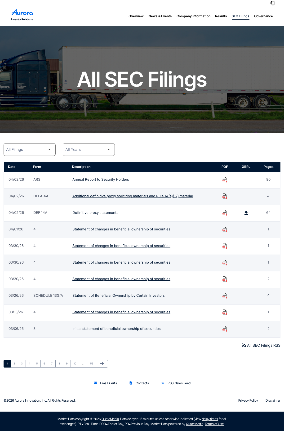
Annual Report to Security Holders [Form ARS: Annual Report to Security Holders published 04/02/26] (100, 179)
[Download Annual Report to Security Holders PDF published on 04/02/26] (225, 179)
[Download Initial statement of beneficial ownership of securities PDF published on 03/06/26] (225, 329)
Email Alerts (105, 383)
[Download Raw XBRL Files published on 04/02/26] (246, 213)
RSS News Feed (176, 383)
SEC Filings (240, 16)
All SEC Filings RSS (260, 345)
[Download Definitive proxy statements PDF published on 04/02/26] (225, 213)
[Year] (89, 149)
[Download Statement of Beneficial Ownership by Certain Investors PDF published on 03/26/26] (225, 295)
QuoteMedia (110, 419)
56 (93, 363)
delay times (210, 419)
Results (221, 16)
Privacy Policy (248, 400)
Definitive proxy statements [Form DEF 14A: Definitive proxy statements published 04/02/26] (95, 212)
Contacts (139, 383)
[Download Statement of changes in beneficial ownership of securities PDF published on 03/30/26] (225, 246)
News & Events (160, 16)
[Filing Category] (30, 149)
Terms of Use (214, 424)
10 (76, 363)
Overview (136, 16)
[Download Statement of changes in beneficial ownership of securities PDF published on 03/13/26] (225, 312)
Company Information (193, 16)
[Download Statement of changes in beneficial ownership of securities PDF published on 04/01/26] (225, 229)
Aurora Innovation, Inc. (31, 400)
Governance (263, 16)
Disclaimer (273, 400)
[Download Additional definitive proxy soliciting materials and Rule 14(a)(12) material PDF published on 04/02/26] (225, 196)
